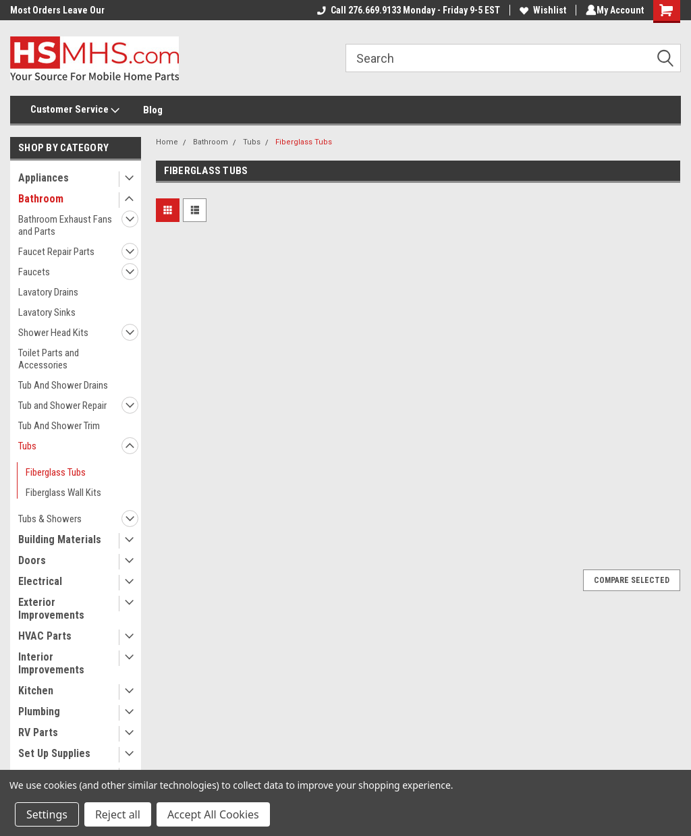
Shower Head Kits (53, 333)
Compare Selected (631, 580)
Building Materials (59, 539)
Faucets (34, 272)
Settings (46, 814)
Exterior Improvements (51, 608)
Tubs (27, 446)
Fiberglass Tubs (56, 472)
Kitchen (35, 690)
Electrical (40, 581)
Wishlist (540, 10)
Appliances (43, 177)
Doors (32, 560)
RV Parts (38, 732)
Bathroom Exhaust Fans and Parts (65, 225)
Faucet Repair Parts (56, 252)
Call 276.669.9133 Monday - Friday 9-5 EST (405, 10)
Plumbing (39, 711)
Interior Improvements (51, 663)
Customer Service (74, 110)
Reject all (117, 814)
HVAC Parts (45, 636)
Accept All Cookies (213, 814)
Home (167, 142)
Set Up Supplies (54, 753)
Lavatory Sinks (47, 312)
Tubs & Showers (50, 519)
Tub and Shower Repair (62, 405)
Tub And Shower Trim (59, 426)
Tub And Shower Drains (63, 385)
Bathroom (40, 198)
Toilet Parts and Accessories (48, 359)
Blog (153, 110)
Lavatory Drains (48, 292)
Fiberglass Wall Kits (63, 492)
